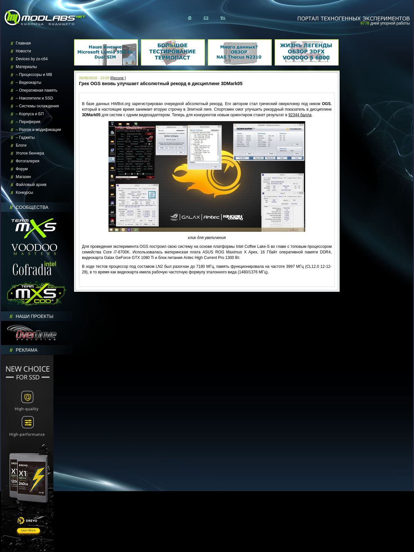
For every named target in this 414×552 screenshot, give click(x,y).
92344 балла (300, 115)
